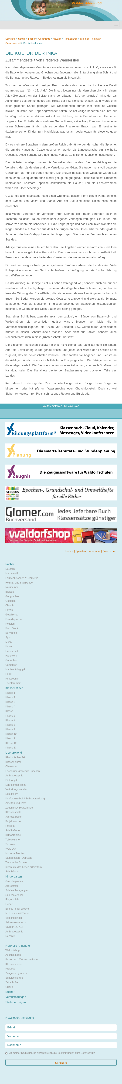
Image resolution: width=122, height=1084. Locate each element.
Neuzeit (57, 38)
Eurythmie (11, 632)
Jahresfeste (12, 886)
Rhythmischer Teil (15, 757)
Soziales (10, 844)
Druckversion (71, 406)
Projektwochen (13, 821)
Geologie (10, 600)
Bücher (9, 991)
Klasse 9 (10, 729)
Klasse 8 (10, 724)
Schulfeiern (11, 794)
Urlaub (9, 987)
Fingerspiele (12, 899)
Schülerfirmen (13, 830)
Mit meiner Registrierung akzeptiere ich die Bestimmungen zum (50, 1053)
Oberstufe (11, 766)
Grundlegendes (14, 881)
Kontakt (69, 551)
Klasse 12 (11, 743)
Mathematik (12, 573)
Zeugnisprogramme (16, 973)
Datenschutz (109, 551)
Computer (11, 665)
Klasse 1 (10, 692)
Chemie (9, 605)
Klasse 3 (10, 702)
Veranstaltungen (15, 997)
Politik (8, 674)
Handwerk (11, 655)
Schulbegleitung (14, 977)
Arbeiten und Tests (15, 803)
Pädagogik (11, 780)
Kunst (8, 646)
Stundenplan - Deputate (18, 857)
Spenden (81, 551)
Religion (10, 623)
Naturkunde (12, 587)
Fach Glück (11, 628)
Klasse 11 (11, 738)
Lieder (8, 904)
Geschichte (44, 38)
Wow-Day (10, 848)
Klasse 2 (10, 697)
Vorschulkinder (13, 917)
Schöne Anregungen (16, 890)
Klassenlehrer (13, 762)
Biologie (9, 591)
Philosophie (12, 678)
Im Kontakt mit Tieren (17, 913)
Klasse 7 (10, 720)
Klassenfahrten (13, 964)
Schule (21, 38)
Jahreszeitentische (16, 922)
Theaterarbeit (12, 683)
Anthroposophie (14, 775)
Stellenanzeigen (15, 1002)
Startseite (10, 38)
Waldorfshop (12, 950)
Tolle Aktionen (13, 839)
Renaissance (71, 38)
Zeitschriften (12, 982)
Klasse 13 (11, 747)
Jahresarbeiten (13, 816)
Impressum (94, 551)
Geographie (12, 596)
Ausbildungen (13, 955)
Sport (8, 637)
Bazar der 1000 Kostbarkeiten (22, 959)
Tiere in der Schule (16, 862)
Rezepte (10, 936)
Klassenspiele (13, 812)
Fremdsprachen (14, 619)
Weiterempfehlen (52, 406)
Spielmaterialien (14, 895)
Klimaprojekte (13, 835)
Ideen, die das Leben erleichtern (23, 867)
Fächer (32, 38)
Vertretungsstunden (16, 789)
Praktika (10, 825)
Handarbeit (11, 651)
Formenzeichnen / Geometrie (21, 578)
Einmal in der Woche (17, 908)
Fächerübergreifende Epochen (22, 771)
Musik (8, 642)
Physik (9, 610)
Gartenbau (11, 660)
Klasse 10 (11, 734)
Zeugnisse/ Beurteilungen (19, 807)
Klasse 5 (10, 711)
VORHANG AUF (14, 927)
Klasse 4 (10, 706)
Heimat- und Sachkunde (19, 582)
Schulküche (12, 871)
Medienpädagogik (15, 669)
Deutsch (10, 569)
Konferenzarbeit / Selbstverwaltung (25, 798)
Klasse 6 (10, 715)
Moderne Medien (14, 853)
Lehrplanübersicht (15, 784)
